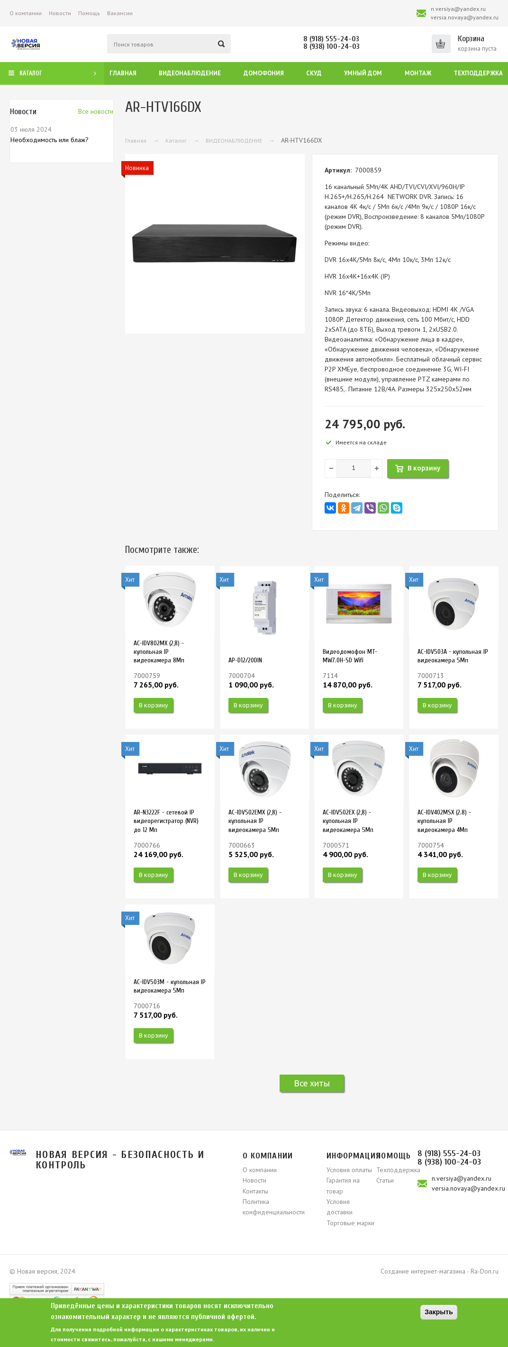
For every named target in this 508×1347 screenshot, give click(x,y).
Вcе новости (95, 111)
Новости (60, 13)
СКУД (314, 73)
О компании (25, 13)
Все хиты (312, 1083)
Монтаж (418, 73)
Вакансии (120, 13)
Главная (122, 73)
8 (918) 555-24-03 (331, 39)
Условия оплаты (349, 1170)
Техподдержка (478, 73)
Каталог (176, 140)
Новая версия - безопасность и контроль (120, 1159)
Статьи (385, 1180)
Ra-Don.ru (485, 1271)
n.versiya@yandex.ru (458, 8)
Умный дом (363, 73)
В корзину (153, 705)
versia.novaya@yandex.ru (465, 17)
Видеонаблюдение (190, 73)
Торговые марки (350, 1223)
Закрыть (439, 1312)
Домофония (264, 73)
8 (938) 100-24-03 (331, 46)
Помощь (89, 13)
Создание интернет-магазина (423, 1271)
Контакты (255, 1191)
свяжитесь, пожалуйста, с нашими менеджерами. (148, 1339)
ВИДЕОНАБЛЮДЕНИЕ (234, 140)
